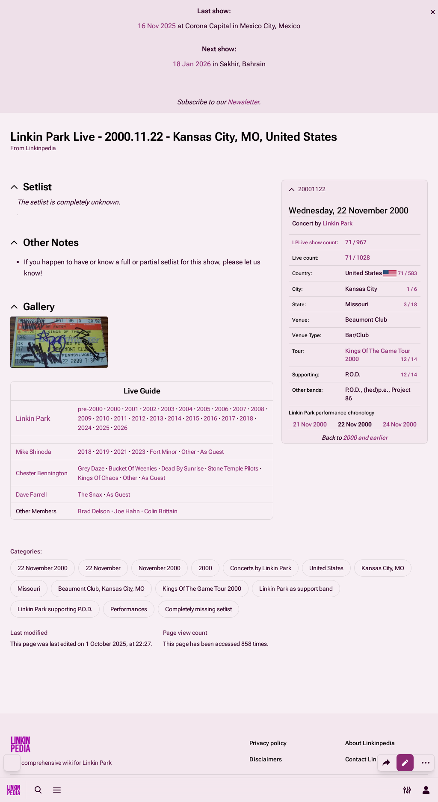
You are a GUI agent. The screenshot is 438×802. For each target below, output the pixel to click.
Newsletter (243, 102)
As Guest (212, 451)
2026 (120, 427)
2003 (168, 408)
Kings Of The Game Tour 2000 (202, 588)
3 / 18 (410, 305)
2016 (210, 418)
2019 (103, 451)
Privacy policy (268, 743)
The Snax (90, 494)
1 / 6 (412, 289)
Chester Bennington (42, 473)
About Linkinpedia (370, 743)
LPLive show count (314, 243)
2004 (185, 408)
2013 (156, 418)
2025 (103, 427)
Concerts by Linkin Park (260, 568)
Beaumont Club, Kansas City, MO (101, 588)
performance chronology (345, 413)
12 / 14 (409, 359)
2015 (192, 418)
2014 (174, 418)
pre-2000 (90, 408)
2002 (150, 408)
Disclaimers (265, 759)
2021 (120, 451)
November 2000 (160, 568)
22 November (103, 568)
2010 (103, 418)
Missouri (29, 588)
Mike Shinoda (33, 451)
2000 (114, 408)
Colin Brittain (161, 511)
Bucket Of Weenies (133, 468)
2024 (85, 427)
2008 (257, 408)
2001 (132, 408)
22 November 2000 (43, 568)
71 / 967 (356, 242)
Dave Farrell (31, 494)
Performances (128, 609)
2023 (138, 451)
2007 (239, 408)
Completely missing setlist (198, 609)
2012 (138, 418)
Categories (25, 551)
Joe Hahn (127, 511)
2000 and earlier (365, 437)
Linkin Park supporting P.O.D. (55, 609)
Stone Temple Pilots (233, 468)
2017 (228, 418)
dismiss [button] (433, 12)
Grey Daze (91, 468)
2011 (120, 418)
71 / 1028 (357, 257)
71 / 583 (407, 273)
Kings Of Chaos (98, 477)
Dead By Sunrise (182, 468)
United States (326, 568)
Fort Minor (163, 451)
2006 (221, 408)
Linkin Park (337, 223)
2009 (85, 418)
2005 (203, 408)
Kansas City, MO (382, 568)
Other (188, 451)
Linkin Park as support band (296, 588)
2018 (246, 418)
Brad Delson (94, 511)
